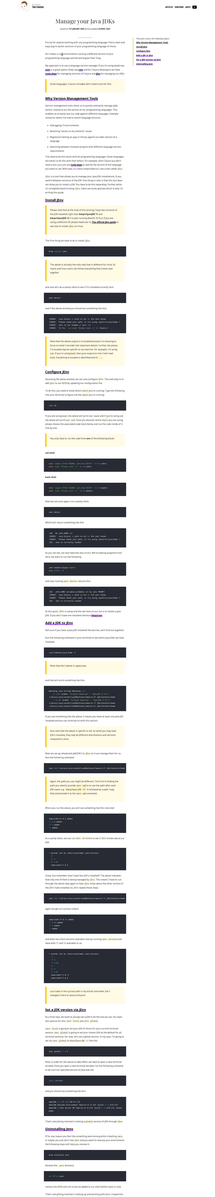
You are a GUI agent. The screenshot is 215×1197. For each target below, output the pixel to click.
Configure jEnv (143, 63)
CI (62, 66)
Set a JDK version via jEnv (148, 72)
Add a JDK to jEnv (144, 67)
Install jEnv (141, 59)
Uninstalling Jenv (144, 76)
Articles (169, 7)
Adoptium (96, 621)
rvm (81, 81)
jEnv (98, 86)
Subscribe (179, 7)
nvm (47, 81)
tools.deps (51, 86)
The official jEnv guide (104, 234)
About (188, 7)
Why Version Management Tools (152, 54)
